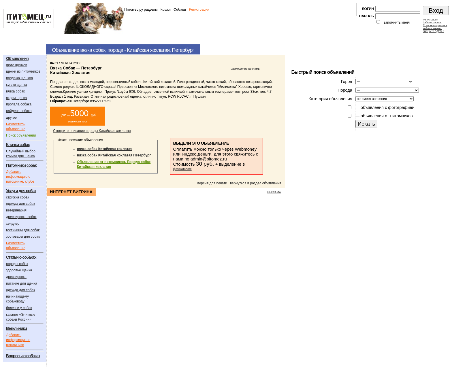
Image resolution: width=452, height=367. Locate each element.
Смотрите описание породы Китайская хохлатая (92, 131)
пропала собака (18, 104)
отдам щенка (16, 98)
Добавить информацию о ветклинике (18, 340)
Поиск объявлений (21, 135)
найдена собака (19, 111)
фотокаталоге (182, 169)
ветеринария (16, 210)
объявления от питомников (387, 115)
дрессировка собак (21, 217)
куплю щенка (16, 85)
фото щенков (16, 65)
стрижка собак (17, 197)
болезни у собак (19, 308)
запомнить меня (397, 22)
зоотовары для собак (23, 236)
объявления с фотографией (387, 107)
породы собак (17, 264)
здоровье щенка (19, 270)
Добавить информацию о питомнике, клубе (20, 177)
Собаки (180, 9)
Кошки (166, 9)
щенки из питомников (23, 71)
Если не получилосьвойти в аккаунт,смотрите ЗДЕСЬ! (435, 28)
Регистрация (199, 9)
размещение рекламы (245, 68)
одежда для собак (20, 204)
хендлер (13, 224)
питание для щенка (21, 283)
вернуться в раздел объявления (255, 183)
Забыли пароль (432, 22)
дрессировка (16, 277)
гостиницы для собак (22, 230)
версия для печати (212, 183)
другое (11, 118)
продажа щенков (19, 78)
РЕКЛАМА (274, 192)
